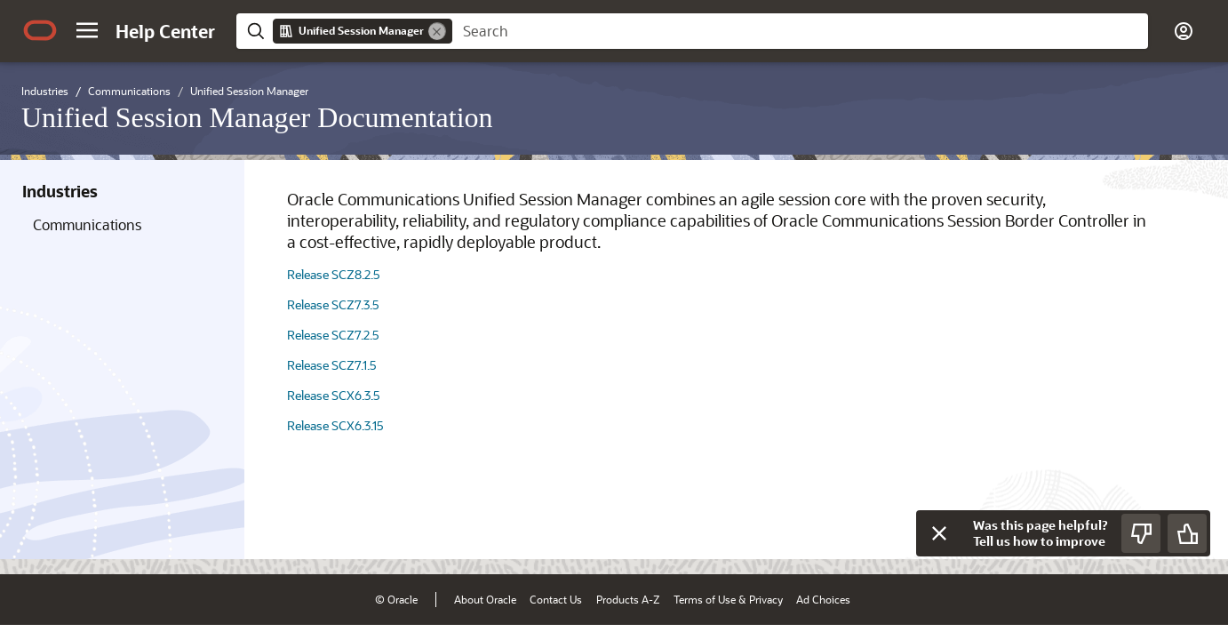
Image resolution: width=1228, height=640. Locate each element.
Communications (87, 224)
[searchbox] (800, 31)
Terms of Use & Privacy (728, 599)
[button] (87, 30)
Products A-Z (627, 599)
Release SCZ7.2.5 (333, 334)
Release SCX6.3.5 (333, 395)
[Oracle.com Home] (40, 30)
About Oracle (485, 599)
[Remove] (437, 31)
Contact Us (556, 599)
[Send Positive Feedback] (1187, 533)
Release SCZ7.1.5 (332, 364)
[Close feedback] (939, 533)
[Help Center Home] (165, 31)
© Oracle (396, 599)
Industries (60, 191)
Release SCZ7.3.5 (333, 304)
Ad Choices (823, 599)
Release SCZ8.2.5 (333, 274)
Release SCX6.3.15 (335, 425)
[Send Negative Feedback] (1140, 533)
